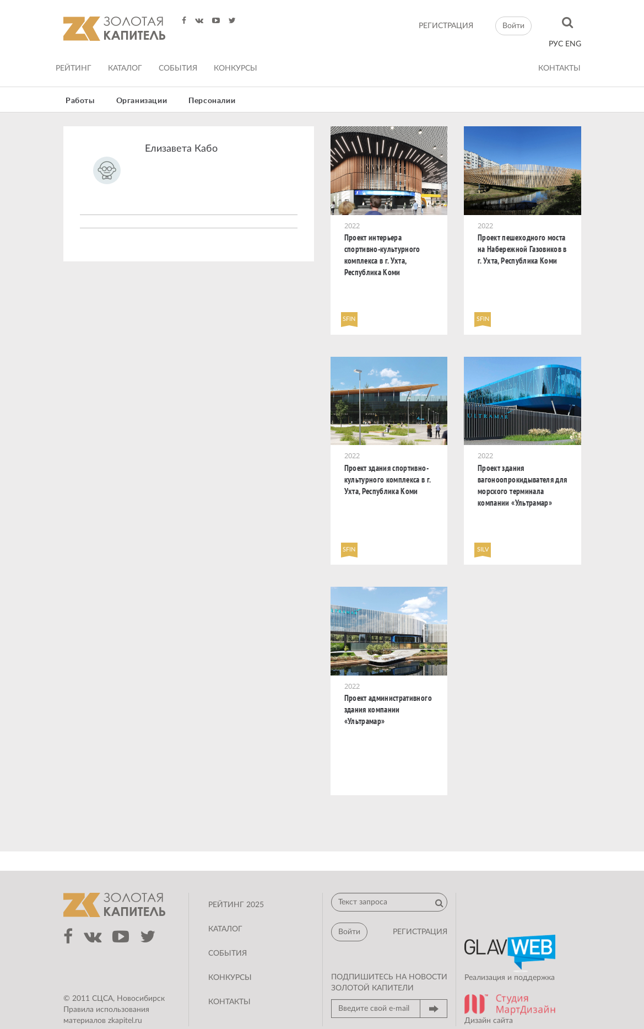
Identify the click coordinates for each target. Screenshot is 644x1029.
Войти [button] (513, 26)
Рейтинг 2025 (236, 905)
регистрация (446, 26)
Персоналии (211, 101)
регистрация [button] (420, 932)
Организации (141, 101)
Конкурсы (235, 68)
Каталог (125, 68)
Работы (80, 101)
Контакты (559, 68)
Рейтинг (73, 68)
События (178, 68)
